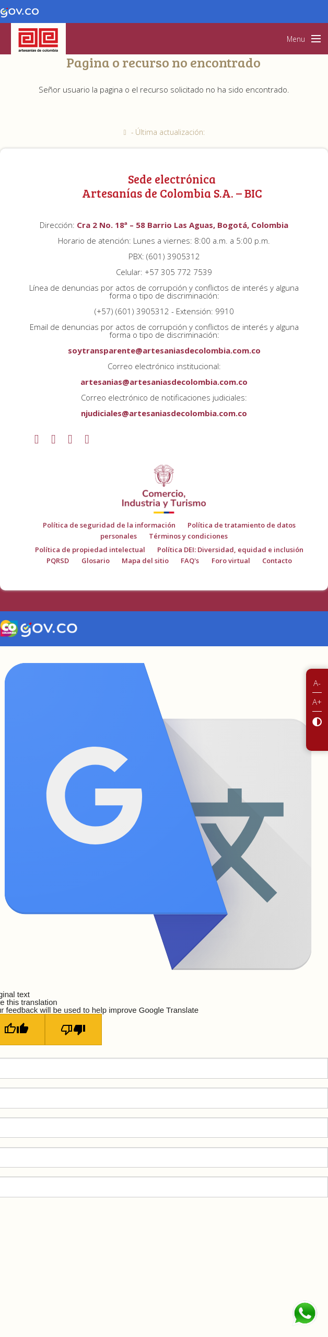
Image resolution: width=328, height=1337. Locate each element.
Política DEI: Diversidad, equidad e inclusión (230, 549)
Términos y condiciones (188, 536)
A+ (317, 701)
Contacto (277, 560)
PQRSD (57, 560)
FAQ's (190, 560)
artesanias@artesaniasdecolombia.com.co (164, 381)
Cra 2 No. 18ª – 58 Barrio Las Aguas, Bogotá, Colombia (182, 225)
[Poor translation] (73, 1029)
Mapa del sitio (145, 560)
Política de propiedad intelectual (90, 549)
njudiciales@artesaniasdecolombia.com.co (164, 413)
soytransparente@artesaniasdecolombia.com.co (164, 350)
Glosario (95, 560)
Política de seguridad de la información (109, 525)
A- (317, 683)
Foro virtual (231, 560)
